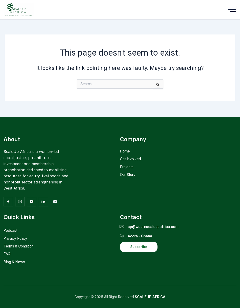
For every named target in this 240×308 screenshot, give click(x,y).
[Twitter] (31, 201)
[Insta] (20, 201)
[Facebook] (8, 201)
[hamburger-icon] (231, 10)
